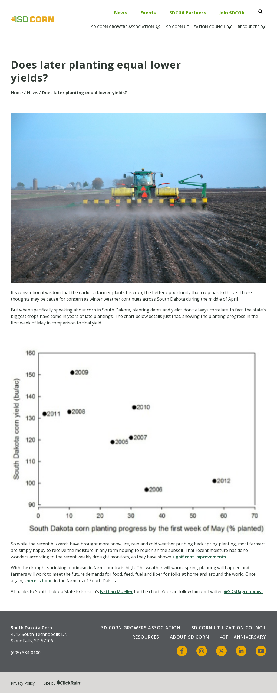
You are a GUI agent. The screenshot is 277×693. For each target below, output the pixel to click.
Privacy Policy (23, 683)
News (120, 13)
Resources (248, 26)
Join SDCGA (232, 13)
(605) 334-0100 (26, 653)
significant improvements (199, 557)
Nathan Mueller (116, 591)
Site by (62, 683)
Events (148, 13)
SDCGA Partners (187, 13)
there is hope (38, 581)
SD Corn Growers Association (122, 26)
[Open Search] (262, 11)
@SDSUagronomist (243, 591)
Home (17, 93)
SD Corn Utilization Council (196, 26)
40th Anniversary (243, 637)
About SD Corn (189, 637)
